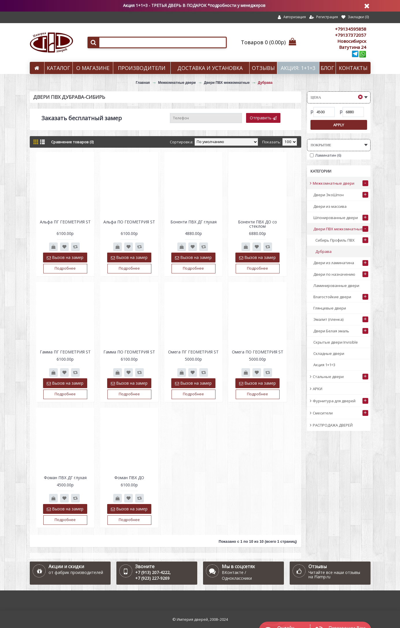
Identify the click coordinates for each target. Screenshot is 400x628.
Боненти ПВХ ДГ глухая (193, 222)
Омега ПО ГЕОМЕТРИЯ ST (257, 352)
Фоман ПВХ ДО (129, 477)
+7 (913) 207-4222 (152, 572)
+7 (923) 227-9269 (152, 578)
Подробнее (65, 268)
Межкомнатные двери (177, 83)
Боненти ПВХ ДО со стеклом (257, 224)
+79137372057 (350, 35)
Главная (143, 83)
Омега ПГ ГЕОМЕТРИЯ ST (193, 352)
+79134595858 (350, 29)
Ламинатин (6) (325, 155)
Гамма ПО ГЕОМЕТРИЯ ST (129, 352)
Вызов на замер (65, 257)
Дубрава (265, 83)
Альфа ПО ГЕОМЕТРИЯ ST (129, 222)
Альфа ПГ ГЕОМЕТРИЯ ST (65, 222)
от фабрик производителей (76, 572)
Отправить (263, 118)
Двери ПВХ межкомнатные (227, 83)
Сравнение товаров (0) (72, 142)
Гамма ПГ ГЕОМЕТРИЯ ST (65, 352)
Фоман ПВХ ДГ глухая (65, 477)
